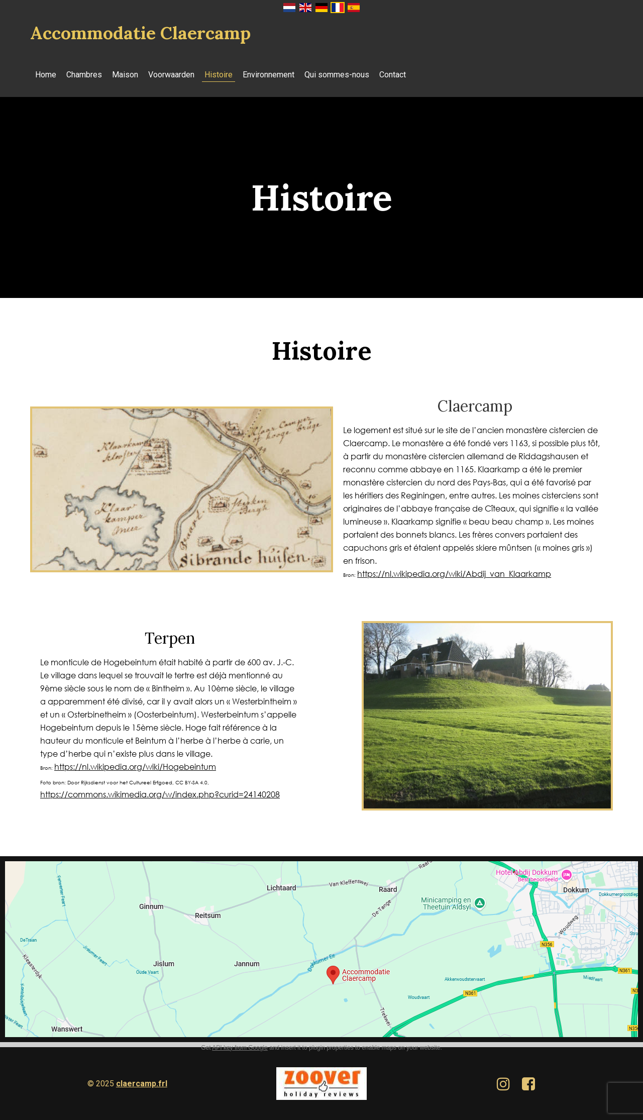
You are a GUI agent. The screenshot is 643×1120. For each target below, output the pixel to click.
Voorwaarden (171, 74)
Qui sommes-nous (336, 74)
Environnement (268, 74)
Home (45, 74)
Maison (125, 74)
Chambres (84, 74)
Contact (392, 74)
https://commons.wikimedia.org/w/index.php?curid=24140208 (160, 794)
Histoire (218, 74)
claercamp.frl (141, 1083)
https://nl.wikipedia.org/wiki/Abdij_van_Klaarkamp (454, 573)
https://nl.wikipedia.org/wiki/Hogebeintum (135, 766)
